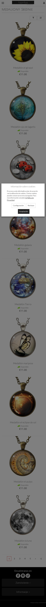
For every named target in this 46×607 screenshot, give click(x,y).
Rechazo (31, 205)
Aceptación (23, 211)
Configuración (18, 205)
